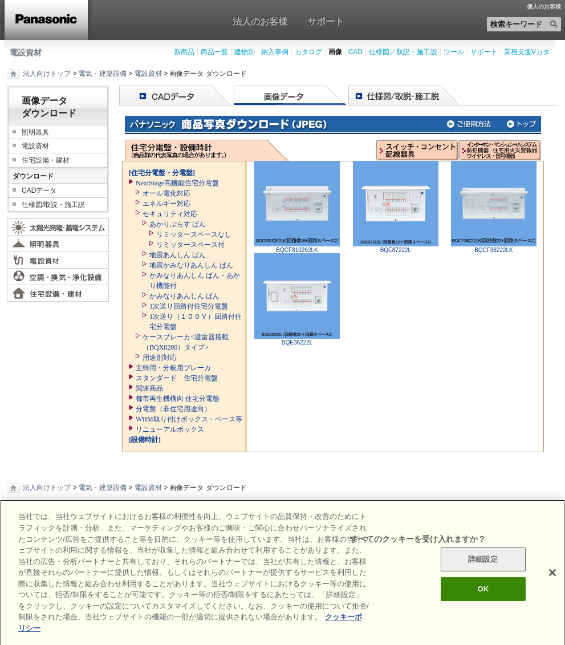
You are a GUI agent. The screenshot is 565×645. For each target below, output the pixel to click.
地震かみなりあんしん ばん (191, 265)
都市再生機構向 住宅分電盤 (178, 399)
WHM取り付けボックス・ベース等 (189, 419)
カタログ (308, 52)
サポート (325, 21)
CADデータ (39, 190)
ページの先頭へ (282, 513)
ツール (454, 52)
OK (483, 604)
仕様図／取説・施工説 (403, 52)
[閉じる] (552, 588)
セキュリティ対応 (170, 214)
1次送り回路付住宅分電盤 (188, 306)
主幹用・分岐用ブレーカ (173, 368)
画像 (335, 52)
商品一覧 (214, 52)
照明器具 (35, 132)
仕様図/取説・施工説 (53, 205)
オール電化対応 (166, 193)
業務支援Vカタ (527, 52)
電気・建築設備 (103, 74)
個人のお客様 (544, 7)
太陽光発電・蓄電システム (57, 227)
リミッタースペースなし (193, 234)
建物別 (244, 52)
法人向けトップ (47, 74)
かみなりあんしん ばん (184, 296)
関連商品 (149, 388)
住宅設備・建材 (46, 160)
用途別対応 (160, 358)
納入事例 (274, 52)
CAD (355, 52)
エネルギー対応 (166, 204)
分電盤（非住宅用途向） (173, 409)
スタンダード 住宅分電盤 (177, 378)
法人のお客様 (260, 21)
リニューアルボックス (170, 429)
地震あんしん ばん (177, 255)
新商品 (184, 52)
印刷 (23, 514)
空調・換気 (57, 277)
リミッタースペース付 (190, 245)
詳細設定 (483, 575)
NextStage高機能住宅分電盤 (177, 183)
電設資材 (26, 52)
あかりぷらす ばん (177, 224)
